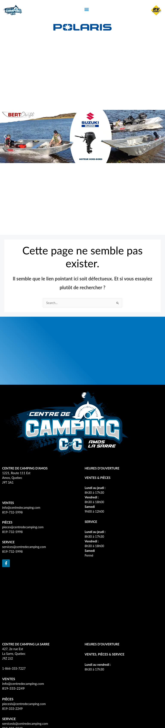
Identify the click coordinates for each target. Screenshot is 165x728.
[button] (86, 9)
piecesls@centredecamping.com (24, 704)
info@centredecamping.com (21, 507)
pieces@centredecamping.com (23, 527)
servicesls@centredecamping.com (25, 723)
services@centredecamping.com (24, 547)
